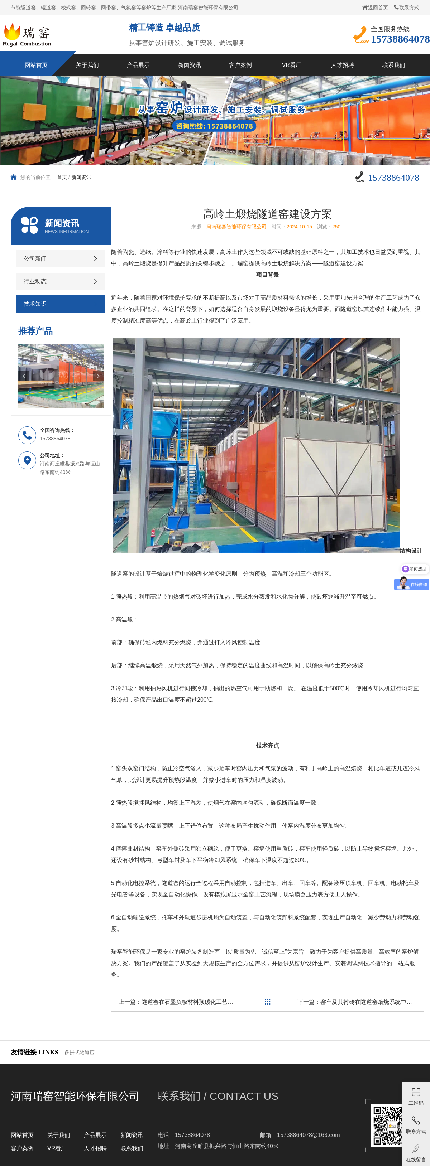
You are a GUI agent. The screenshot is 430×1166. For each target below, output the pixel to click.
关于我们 (58, 1135)
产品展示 (95, 1135)
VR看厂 (57, 1148)
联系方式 (406, 7)
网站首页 (22, 1135)
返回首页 (375, 7)
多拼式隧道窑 (79, 1052)
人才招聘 (95, 1148)
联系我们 (131, 1148)
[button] (23, 376)
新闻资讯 (81, 177)
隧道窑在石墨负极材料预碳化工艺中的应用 (196, 1002)
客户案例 (22, 1148)
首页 (62, 177)
